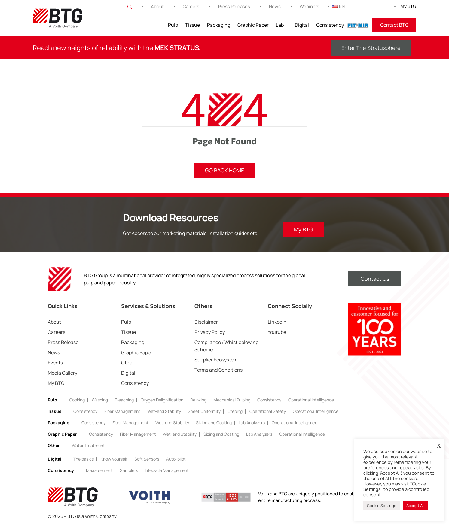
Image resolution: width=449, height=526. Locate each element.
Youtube (277, 332)
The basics (83, 459)
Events (55, 362)
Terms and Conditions (218, 370)
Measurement (99, 470)
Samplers (129, 470)
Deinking (198, 400)
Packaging (218, 25)
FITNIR (358, 25)
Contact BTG (394, 25)
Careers (191, 6)
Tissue (192, 25)
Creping (235, 411)
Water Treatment (88, 445)
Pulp (173, 25)
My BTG (408, 6)
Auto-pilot (176, 459)
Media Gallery (62, 373)
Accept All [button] (415, 505)
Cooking (77, 400)
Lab (280, 25)
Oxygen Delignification (162, 400)
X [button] (439, 446)
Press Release (63, 342)
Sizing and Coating (214, 422)
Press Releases (234, 6)
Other (127, 362)
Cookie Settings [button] (381, 505)
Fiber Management (122, 411)
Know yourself (114, 459)
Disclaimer (206, 322)
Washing (100, 400)
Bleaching (124, 400)
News (275, 6)
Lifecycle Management (167, 470)
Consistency (330, 25)
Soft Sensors (146, 459)
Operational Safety (267, 411)
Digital (302, 25)
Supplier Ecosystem (216, 359)
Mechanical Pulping (231, 400)
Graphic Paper (253, 25)
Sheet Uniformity (204, 411)
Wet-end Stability (164, 411)
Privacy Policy (209, 332)
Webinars (309, 6)
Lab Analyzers (252, 422)
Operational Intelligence (311, 400)
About (157, 6)
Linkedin (277, 322)
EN (338, 6)
